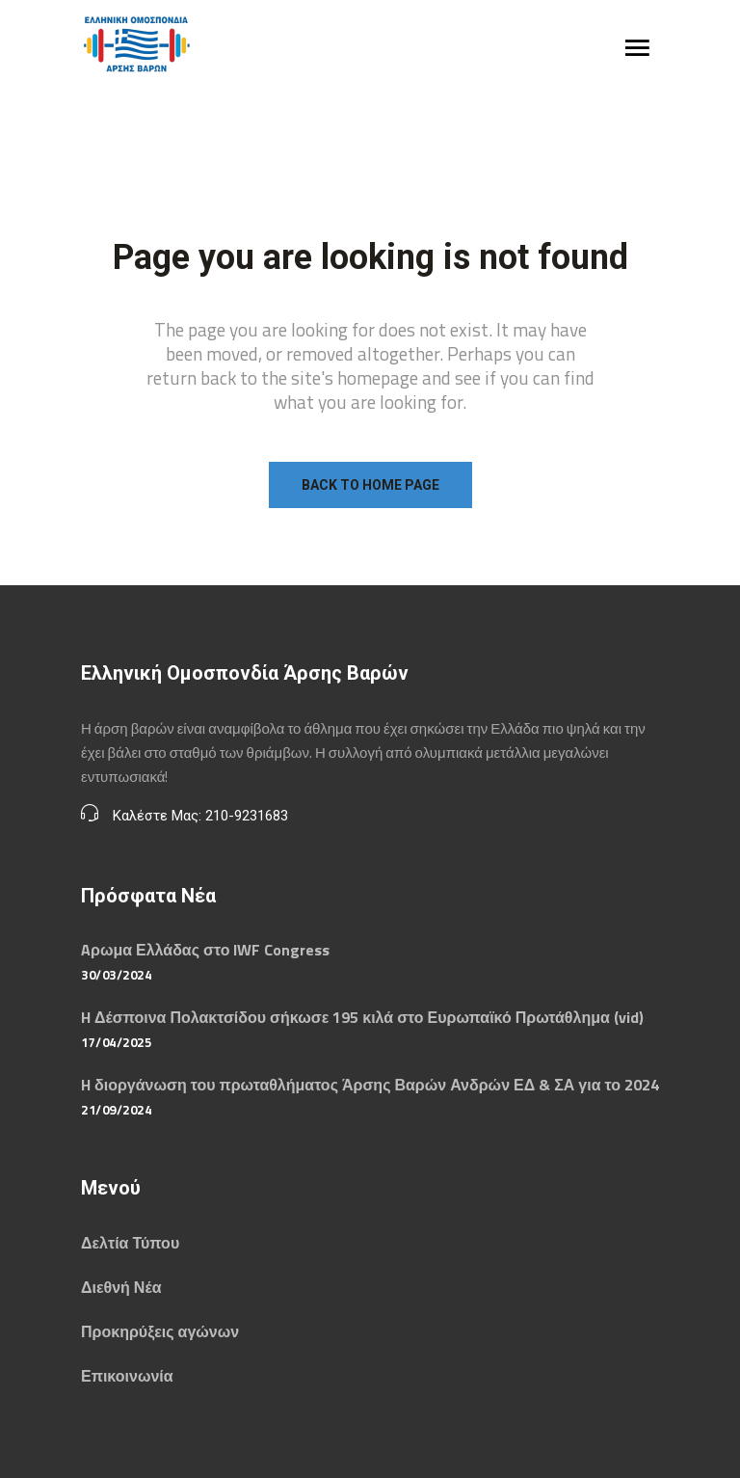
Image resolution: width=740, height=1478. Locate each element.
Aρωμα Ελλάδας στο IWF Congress (205, 949)
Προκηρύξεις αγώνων (160, 1331)
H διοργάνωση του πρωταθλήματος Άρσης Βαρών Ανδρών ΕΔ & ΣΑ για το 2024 (370, 1084)
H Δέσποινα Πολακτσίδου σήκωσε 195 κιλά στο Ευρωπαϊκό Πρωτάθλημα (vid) (362, 1017)
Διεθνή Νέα (121, 1287)
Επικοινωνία (127, 1375)
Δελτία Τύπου (130, 1242)
